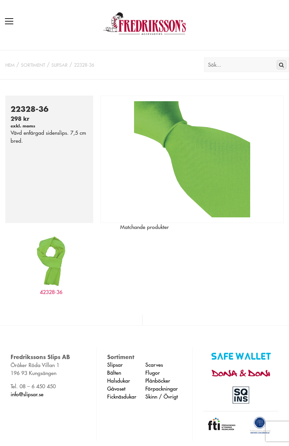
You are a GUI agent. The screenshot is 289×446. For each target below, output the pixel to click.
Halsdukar (118, 380)
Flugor (152, 372)
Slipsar (59, 65)
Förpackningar (161, 388)
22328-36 (84, 65)
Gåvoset (116, 388)
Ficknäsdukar (121, 396)
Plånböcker (157, 380)
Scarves (154, 364)
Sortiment (33, 65)
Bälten (114, 372)
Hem (10, 65)
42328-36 (51, 292)
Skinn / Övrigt (161, 396)
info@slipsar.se (27, 394)
